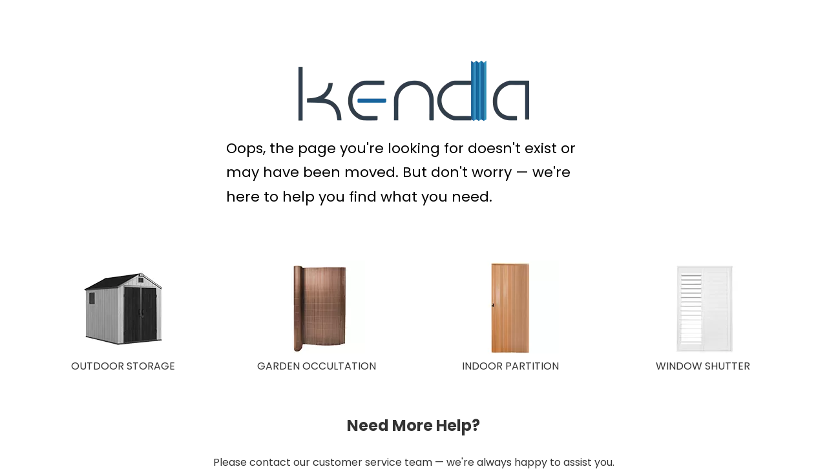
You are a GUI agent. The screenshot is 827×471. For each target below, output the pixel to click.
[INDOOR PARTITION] (510, 308)
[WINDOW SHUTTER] (704, 308)
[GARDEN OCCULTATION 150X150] (316, 308)
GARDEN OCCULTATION (316, 366)
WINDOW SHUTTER (703, 366)
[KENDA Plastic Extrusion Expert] (414, 90)
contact (270, 462)
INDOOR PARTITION (510, 366)
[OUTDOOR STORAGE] (122, 308)
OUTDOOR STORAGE (123, 366)
